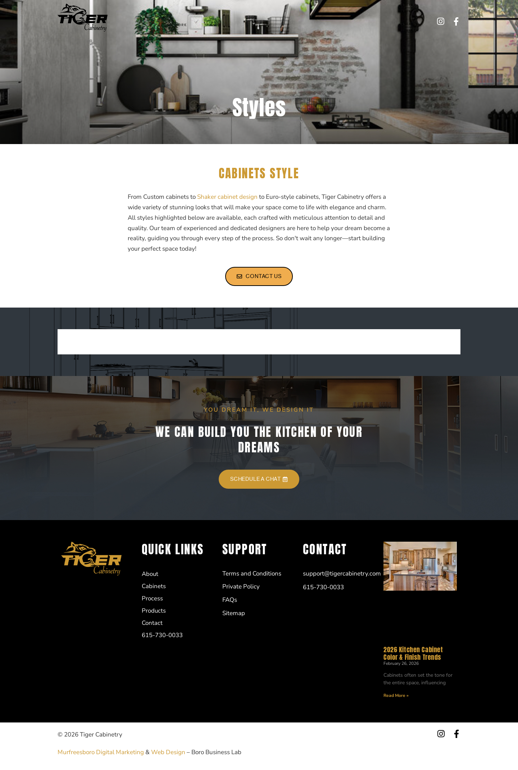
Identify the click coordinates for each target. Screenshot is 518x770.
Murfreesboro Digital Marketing (101, 752)
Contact (292, 21)
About (166, 21)
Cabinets (197, 21)
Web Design (168, 752)
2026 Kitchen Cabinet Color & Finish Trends (413, 653)
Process (228, 21)
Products (261, 21)
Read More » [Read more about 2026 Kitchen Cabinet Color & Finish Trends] (396, 695)
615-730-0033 (333, 21)
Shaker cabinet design (227, 197)
